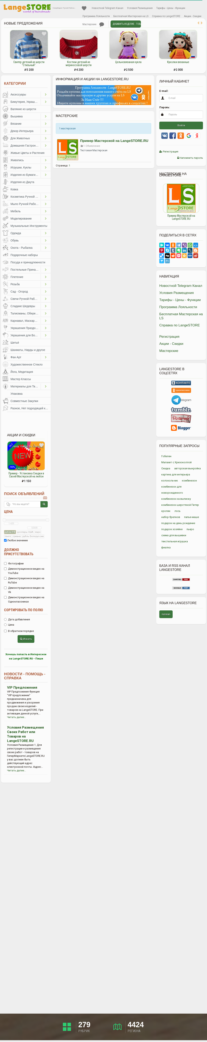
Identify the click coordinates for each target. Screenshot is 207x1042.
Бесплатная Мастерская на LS (130, 16)
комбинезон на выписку (176, 498)
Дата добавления (17, 619)
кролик (165, 510)
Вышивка (17, 116)
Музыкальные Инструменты (29, 225)
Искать (26, 638)
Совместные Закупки (24, 401)
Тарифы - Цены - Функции (170, 8)
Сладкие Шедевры (23, 306)
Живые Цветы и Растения (27, 152)
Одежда (16, 233)
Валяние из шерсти (23, 109)
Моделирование (21, 218)
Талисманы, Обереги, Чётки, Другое (26, 313)
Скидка (165, 468)
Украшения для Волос (25, 335)
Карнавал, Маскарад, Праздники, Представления (26, 320)
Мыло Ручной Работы (25, 204)
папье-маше (191, 517)
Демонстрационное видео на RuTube (24, 580)
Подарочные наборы (24, 255)
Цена (8, 511)
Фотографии (14, 563)
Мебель (16, 211)
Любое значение (16, 540)
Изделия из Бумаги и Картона (26, 174)
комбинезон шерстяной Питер (180, 504)
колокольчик (169, 480)
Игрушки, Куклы (21, 167)
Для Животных (20, 138)
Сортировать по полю (23, 610)
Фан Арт (16, 357)
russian (166, 614)
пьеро (190, 529)
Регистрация (168, 151)
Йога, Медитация (22, 371)
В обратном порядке (19, 630)
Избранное (84, 8)
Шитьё (15, 342)
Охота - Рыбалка (22, 247)
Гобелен (166, 456)
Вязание (16, 123)
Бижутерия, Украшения (26, 101)
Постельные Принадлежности (26, 269)
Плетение (17, 277)
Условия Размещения (140, 8)
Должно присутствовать (18, 552)
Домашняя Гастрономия (26, 145)
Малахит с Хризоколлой (176, 462)
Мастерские (89, 24)
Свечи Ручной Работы (25, 298)
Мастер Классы (21, 379)
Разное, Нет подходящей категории (31, 408)
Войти (181, 125)
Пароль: (164, 107)
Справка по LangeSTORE (166, 16)
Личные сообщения (101, 24)
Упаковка (16, 393)
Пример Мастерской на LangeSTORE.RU (114, 141)
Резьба (15, 284)
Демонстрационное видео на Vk (24, 590)
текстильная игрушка (174, 541)
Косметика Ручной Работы (26, 196)
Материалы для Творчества (26, 386)
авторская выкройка (187, 468)
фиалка (166, 547)
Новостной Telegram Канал (107, 8)
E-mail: (163, 90)
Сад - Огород (19, 291)
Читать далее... (16, 717)
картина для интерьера (175, 474)
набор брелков (170, 517)
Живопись (17, 160)
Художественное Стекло (26, 364)
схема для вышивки (173, 535)
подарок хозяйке (172, 529)
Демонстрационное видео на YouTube (24, 571)
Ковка (14, 189)
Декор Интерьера (22, 131)
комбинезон (189, 480)
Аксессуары (18, 94)
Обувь (15, 240)
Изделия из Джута (22, 182)
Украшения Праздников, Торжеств (26, 328)
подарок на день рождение (178, 523)
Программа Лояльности (96, 16)
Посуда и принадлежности (28, 262)
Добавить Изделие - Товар (127, 24)
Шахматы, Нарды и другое (28, 350)
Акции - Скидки (192, 16)
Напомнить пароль (190, 157)
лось (177, 510)
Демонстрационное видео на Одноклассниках (24, 599)
